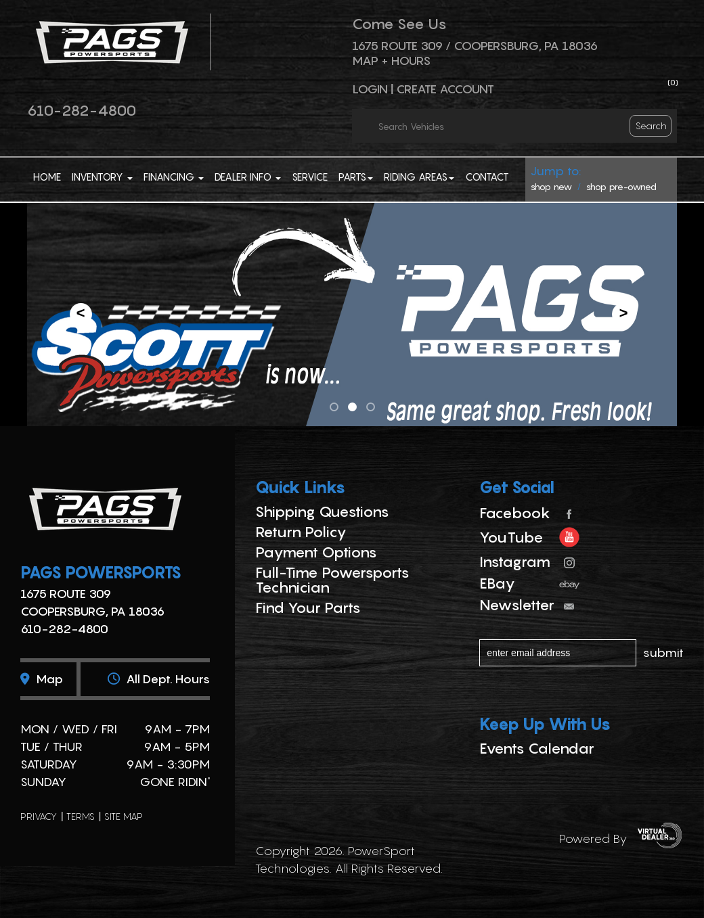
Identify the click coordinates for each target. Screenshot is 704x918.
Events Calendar (536, 748)
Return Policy (301, 532)
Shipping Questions (322, 511)
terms (80, 816)
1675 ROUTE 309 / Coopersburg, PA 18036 (475, 46)
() (672, 82)
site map (123, 816)
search (651, 125)
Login (370, 89)
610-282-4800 (81, 110)
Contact (487, 176)
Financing (174, 176)
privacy (38, 816)
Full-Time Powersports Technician (332, 580)
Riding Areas (419, 176)
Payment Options (316, 552)
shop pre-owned (621, 186)
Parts (355, 176)
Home (47, 176)
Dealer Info (248, 176)
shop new (551, 186)
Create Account (445, 89)
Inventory (102, 176)
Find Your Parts (308, 607)
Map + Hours (391, 60)
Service (310, 176)
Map (41, 679)
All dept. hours (159, 679)
